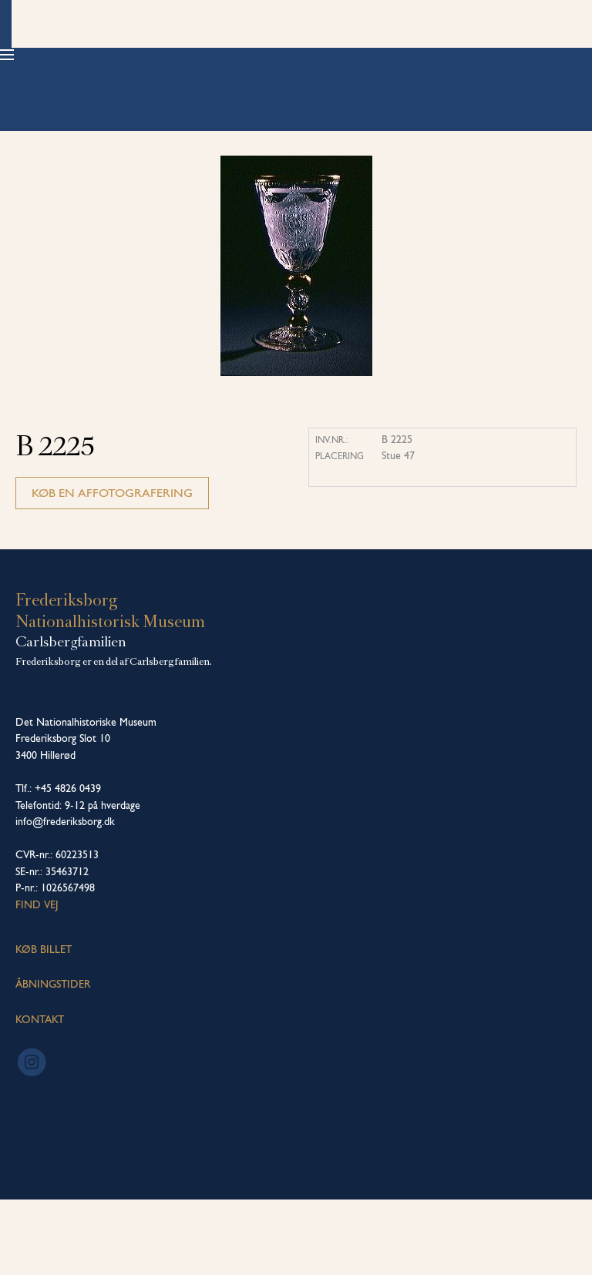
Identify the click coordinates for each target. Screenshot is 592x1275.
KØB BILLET (43, 1024)
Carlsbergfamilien (70, 717)
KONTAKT (39, 1095)
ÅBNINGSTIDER (52, 1059)
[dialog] (563, 1244)
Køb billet (523, 54)
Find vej (37, 980)
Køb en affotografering (112, 568)
